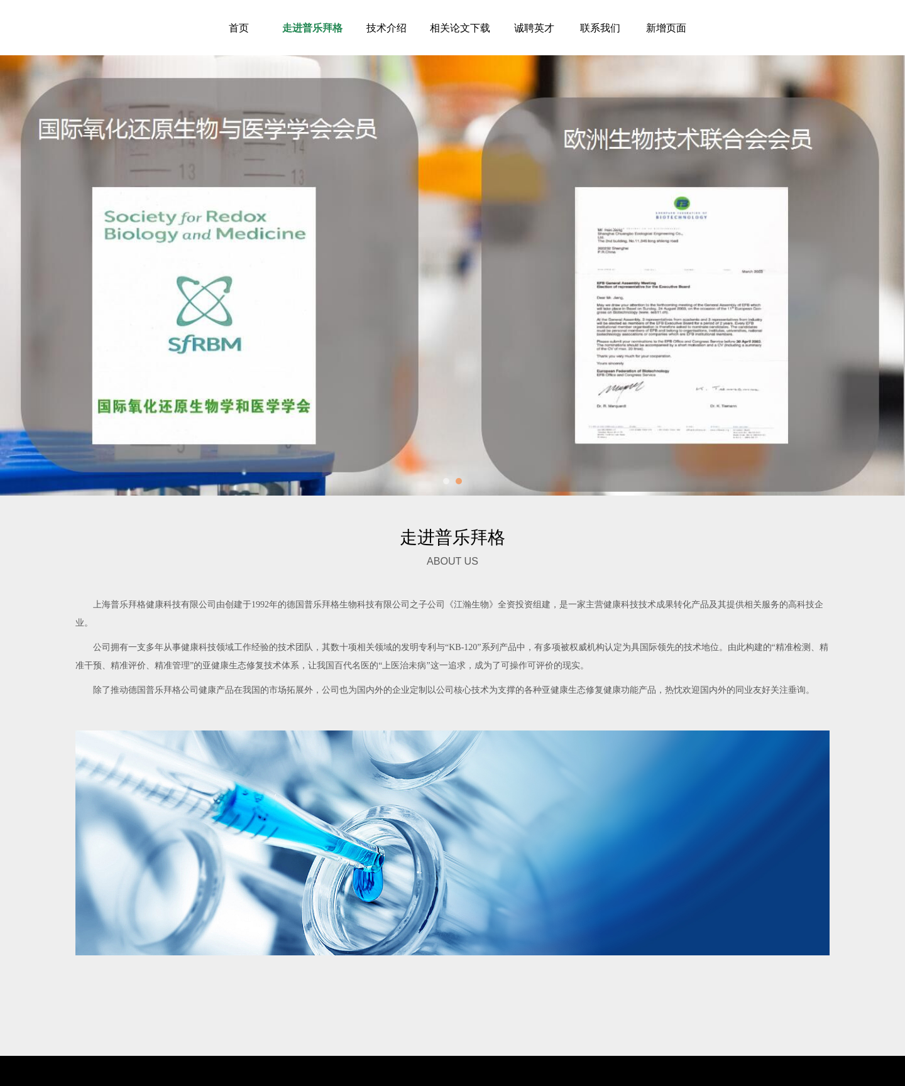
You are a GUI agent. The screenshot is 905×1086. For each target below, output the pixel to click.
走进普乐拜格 (312, 28)
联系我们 (600, 28)
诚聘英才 (534, 28)
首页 (239, 28)
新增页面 (666, 28)
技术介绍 (386, 28)
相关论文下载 (460, 28)
